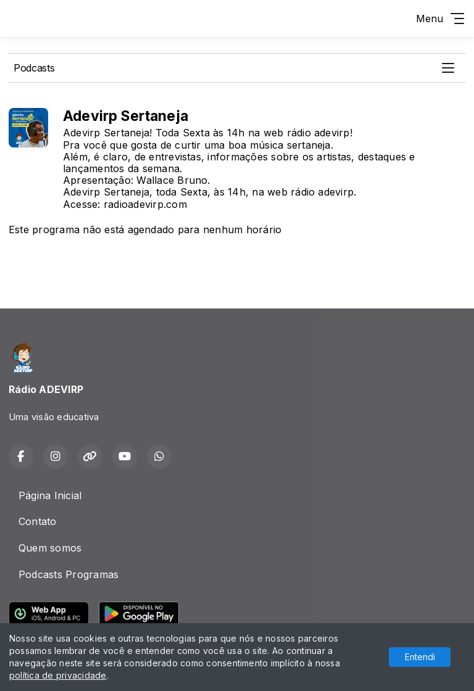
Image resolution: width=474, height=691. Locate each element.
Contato (38, 521)
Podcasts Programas (68, 574)
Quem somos (50, 548)
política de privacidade (58, 675)
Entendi (420, 657)
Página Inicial (50, 495)
